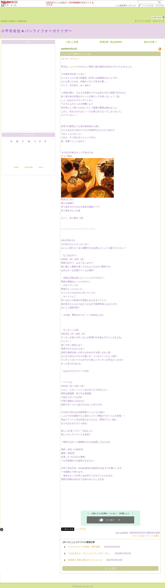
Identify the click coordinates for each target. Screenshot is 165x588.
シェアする (80, 529)
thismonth (29, 167)
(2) (88, 54)
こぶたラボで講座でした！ (74, 54)
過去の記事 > (150, 42)
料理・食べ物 (10, 5)
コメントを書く (152, 535)
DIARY (12, 21)
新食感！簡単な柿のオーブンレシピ (85, 560)
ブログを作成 (147, 5)
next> (41, 167)
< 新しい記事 (72, 42)
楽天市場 (160, 5)
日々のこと (74, 59)
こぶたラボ (73, 66)
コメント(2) (137, 535)
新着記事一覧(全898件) (111, 42)
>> (125, 5)
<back (16, 167)
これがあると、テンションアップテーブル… (89, 553)
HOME (4, 21)
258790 (156, 17)
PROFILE (22, 21)
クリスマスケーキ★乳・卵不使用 (84, 547)
